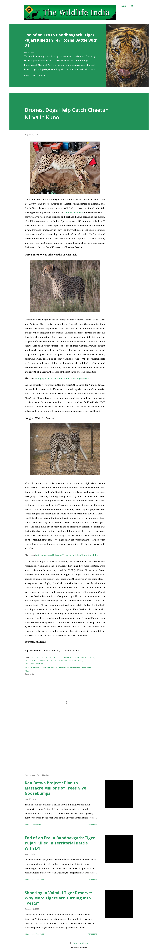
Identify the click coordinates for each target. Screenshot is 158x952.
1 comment (36, 824)
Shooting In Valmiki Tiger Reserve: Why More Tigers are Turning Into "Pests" (58, 898)
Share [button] (26, 76)
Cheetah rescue (37, 658)
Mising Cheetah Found (73, 661)
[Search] (123, 6)
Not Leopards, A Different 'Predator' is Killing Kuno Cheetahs (66, 555)
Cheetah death (51, 658)
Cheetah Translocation (35, 661)
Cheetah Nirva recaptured (83, 658)
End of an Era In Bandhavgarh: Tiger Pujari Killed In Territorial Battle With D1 (61, 40)
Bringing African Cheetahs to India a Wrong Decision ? (63, 378)
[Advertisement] (61, 747)
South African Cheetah (34, 664)
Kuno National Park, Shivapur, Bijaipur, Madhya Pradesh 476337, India (62, 667)
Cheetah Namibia (65, 658)
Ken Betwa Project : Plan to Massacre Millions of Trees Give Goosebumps (55, 788)
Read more (92, 824)
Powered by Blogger (79, 943)
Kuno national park (73, 212)
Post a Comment (38, 76)
